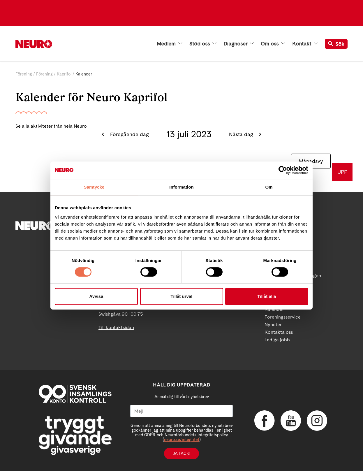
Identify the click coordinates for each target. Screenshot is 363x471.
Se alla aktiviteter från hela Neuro (51, 126)
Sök (336, 44)
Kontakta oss (279, 332)
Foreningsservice (283, 317)
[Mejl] (181, 411)
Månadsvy (311, 161)
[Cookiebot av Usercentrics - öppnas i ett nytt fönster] (282, 170)
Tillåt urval (182, 296)
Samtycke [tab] (94, 186)
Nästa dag (242, 134)
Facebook (264, 420)
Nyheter (273, 324)
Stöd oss (202, 43)
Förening (23, 74)
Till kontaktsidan (116, 327)
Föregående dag (129, 134)
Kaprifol (64, 74)
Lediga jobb (277, 339)
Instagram (317, 420)
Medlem (169, 43)
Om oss (273, 43)
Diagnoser (238, 43)
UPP (342, 172)
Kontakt (305, 43)
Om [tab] (268, 186)
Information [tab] (181, 186)
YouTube (291, 420)
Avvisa (96, 296)
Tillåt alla (267, 296)
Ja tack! (181, 453)
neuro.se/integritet (181, 439)
